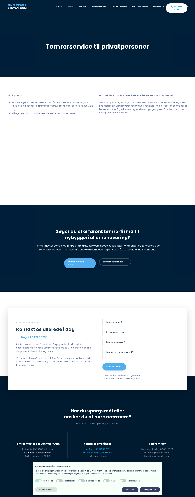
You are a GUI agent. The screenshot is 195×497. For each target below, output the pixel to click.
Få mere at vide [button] (46, 490)
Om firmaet (174, 6)
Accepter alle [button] (150, 490)
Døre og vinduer (139, 6)
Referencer (158, 6)
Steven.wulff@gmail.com (97, 452)
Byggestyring (99, 6)
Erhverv (83, 6)
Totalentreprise (118, 6)
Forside (59, 6)
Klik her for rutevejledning (37, 452)
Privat (71, 6)
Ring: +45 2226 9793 (97, 449)
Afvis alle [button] (130, 490)
